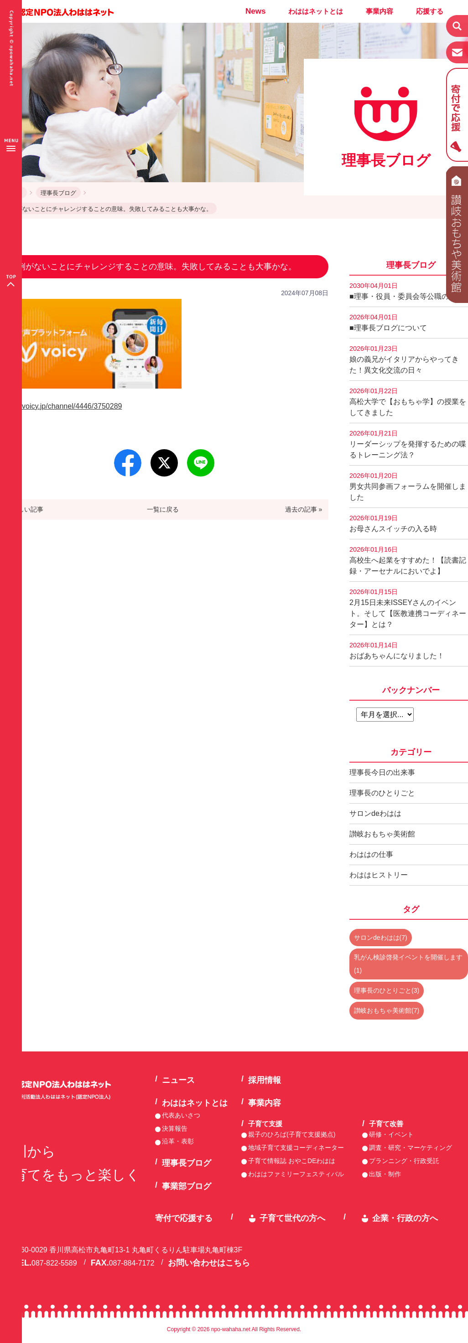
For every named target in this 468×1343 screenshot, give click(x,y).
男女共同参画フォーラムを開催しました (407, 486)
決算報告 (174, 1128)
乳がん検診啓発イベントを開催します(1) (408, 963)
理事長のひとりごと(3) (386, 990)
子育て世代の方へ (292, 1218)
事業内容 (379, 11)
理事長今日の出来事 (382, 772)
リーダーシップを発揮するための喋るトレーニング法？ (407, 444)
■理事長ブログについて (388, 322)
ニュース (178, 1080)
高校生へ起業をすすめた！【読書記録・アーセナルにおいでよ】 (407, 560)
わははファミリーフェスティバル (296, 1174)
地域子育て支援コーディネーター (296, 1147)
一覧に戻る (163, 509)
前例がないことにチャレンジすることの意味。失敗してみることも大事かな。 (108, 209)
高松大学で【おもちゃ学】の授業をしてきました (407, 401)
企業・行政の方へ (405, 1218)
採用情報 (264, 1080)
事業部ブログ (186, 1186)
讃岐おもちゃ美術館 (382, 834)
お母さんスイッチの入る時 (393, 523)
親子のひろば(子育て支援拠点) (291, 1134)
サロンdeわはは (375, 813)
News (255, 11)
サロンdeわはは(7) (380, 937)
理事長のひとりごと (382, 793)
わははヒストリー (378, 875)
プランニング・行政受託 (404, 1160)
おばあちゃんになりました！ (396, 650)
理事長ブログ (58, 193)
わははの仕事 (371, 854)
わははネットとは (315, 11)
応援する (429, 11)
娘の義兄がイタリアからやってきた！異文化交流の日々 (404, 359)
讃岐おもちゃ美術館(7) (386, 1010)
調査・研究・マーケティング (410, 1147)
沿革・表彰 (178, 1141)
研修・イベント (391, 1134)
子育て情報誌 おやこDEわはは (291, 1160)
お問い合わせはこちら (209, 1262)
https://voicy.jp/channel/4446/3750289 (61, 406)
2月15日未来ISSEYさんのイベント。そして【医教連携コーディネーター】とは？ (407, 608)
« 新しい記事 (25, 509)
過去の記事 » (303, 509)
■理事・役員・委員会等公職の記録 (406, 291)
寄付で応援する (184, 1218)
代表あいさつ (181, 1115)
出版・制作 (385, 1174)
